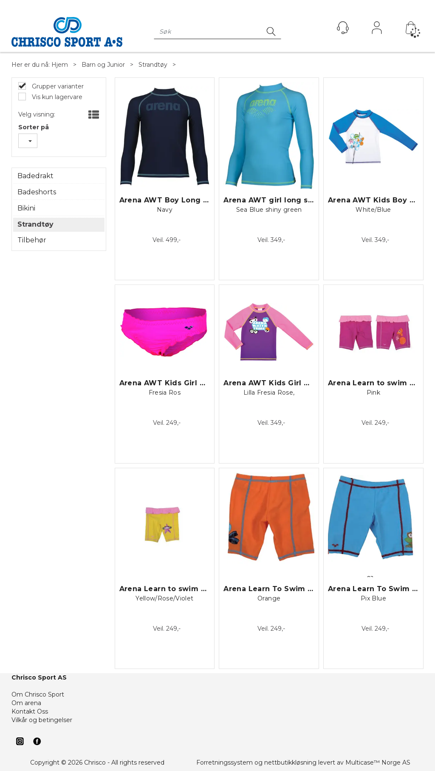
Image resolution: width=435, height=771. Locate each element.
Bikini (26, 208)
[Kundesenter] (342, 27)
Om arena (26, 703)
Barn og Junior (103, 64)
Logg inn (376, 30)
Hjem (59, 64)
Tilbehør (31, 240)
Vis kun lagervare (56, 97)
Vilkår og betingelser (41, 720)
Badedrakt (35, 176)
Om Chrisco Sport (37, 694)
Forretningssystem (224, 762)
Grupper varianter (57, 86)
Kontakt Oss (29, 711)
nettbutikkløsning (290, 762)
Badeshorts (36, 192)
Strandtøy (152, 64)
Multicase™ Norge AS (377, 762)
